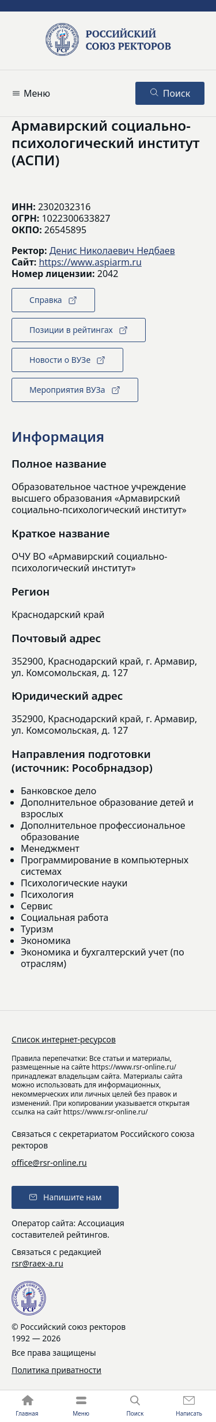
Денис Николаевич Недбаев (112, 250)
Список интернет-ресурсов (64, 1039)
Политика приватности (56, 1369)
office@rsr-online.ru (49, 1162)
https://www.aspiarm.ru (90, 262)
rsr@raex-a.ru (37, 1263)
